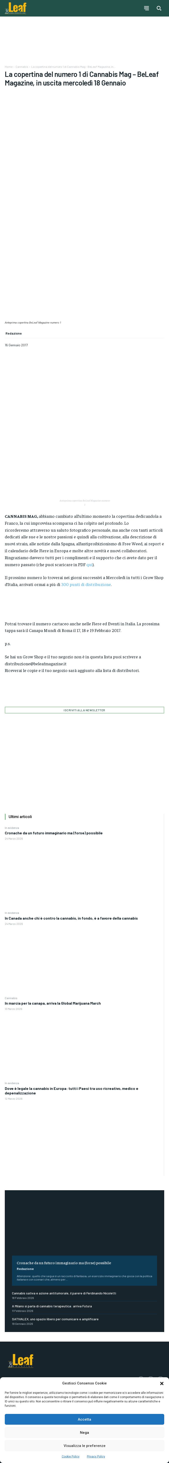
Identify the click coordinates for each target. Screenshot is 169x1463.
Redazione (25, 1269)
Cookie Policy (70, 1456)
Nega (84, 1432)
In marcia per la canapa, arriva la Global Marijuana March (53, 1003)
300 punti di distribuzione (86, 584)
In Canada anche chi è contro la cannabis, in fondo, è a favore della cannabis (71, 918)
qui (89, 564)
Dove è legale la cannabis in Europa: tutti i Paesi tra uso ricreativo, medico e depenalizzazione (71, 1090)
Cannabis (11, 998)
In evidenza (12, 827)
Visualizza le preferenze (85, 1446)
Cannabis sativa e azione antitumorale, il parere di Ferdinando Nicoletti (64, 1293)
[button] (161, 1383)
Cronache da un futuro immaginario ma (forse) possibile (54, 833)
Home (8, 66)
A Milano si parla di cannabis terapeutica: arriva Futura (52, 1306)
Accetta (84, 1419)
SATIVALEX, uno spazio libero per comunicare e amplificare (55, 1319)
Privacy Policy (96, 1456)
